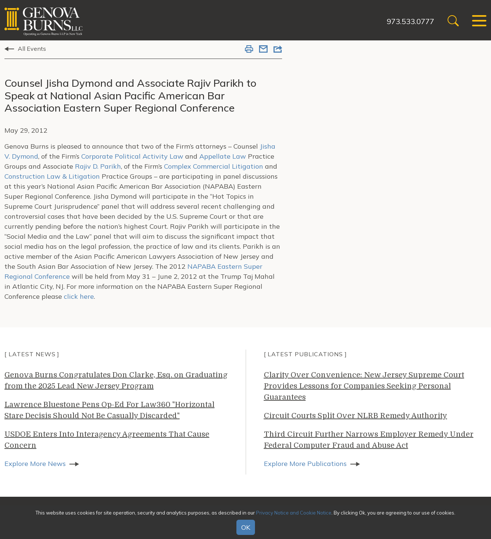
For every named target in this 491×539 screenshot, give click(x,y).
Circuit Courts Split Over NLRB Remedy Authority (355, 415)
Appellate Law (222, 156)
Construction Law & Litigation (52, 176)
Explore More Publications (305, 463)
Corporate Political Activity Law (132, 156)
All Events (32, 48)
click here (79, 296)
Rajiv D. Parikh (97, 166)
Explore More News (35, 463)
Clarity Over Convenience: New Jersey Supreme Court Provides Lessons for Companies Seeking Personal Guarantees (364, 386)
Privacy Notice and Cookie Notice (293, 513)
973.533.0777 (410, 21)
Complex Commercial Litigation (213, 166)
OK (245, 527)
